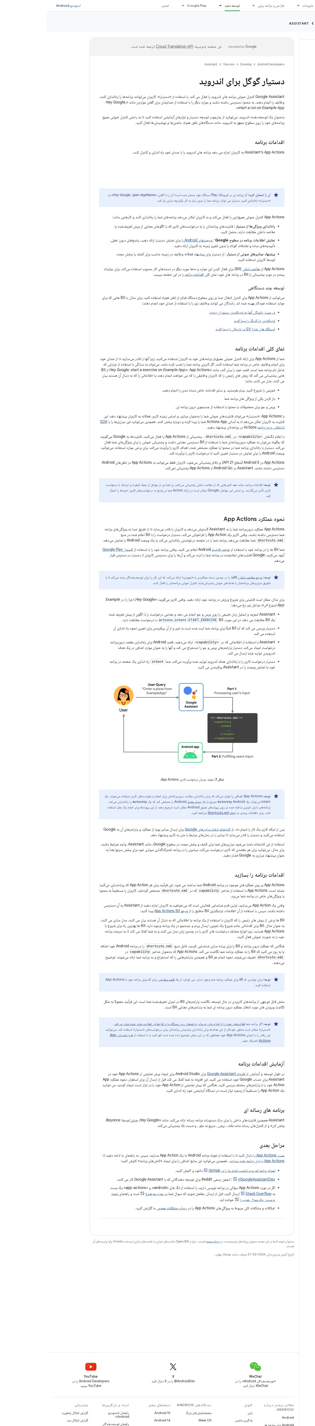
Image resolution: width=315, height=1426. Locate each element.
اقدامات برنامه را (146, 274)
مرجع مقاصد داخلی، (203, 577)
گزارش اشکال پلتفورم (28, 1413)
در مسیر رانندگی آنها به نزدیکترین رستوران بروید (195, 312)
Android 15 (116, 1413)
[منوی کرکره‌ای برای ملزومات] (249, 5)
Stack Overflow (212, 1193)
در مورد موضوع (110, 1193)
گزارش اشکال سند (30, 1420)
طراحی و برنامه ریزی (224, 5)
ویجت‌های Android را (150, 240)
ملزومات (261, 5)
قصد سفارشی (119, 979)
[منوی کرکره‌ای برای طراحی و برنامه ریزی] (205, 5)
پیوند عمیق (147, 802)
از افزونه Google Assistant (180, 1074)
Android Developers (224, 64)
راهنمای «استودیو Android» (71, 1415)
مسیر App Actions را (222, 1155)
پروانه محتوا (166, 1241)
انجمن (118, 5)
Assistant (252, 23)
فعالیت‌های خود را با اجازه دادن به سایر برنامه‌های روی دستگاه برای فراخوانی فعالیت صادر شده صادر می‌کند (133, 1024)
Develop (301, 23)
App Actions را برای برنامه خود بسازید (210, 1161)
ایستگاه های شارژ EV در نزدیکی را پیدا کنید (198, 329)
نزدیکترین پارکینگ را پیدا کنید (207, 321)
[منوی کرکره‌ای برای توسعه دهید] (171, 5)
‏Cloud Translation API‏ (127, 46)
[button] (285, 60)
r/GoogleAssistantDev (209, 1179)
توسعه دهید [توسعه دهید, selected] (185, 5)
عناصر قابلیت (174, 549)
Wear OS (158, 1420)
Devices (278, 23)
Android (241, 1417)
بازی (203, 1413)
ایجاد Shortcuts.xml (175, 813)
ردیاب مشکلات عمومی (125, 1208)
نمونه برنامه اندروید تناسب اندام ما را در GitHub (195, 1170)
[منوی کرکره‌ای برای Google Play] (134, 5)
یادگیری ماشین (197, 1420)
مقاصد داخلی (204, 269)
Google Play (150, 5)
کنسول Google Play (71, 549)
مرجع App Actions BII (124, 911)
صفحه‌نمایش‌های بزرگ (152, 1413)
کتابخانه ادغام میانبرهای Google (161, 829)
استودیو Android (21, 5)
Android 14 (115, 1420)
